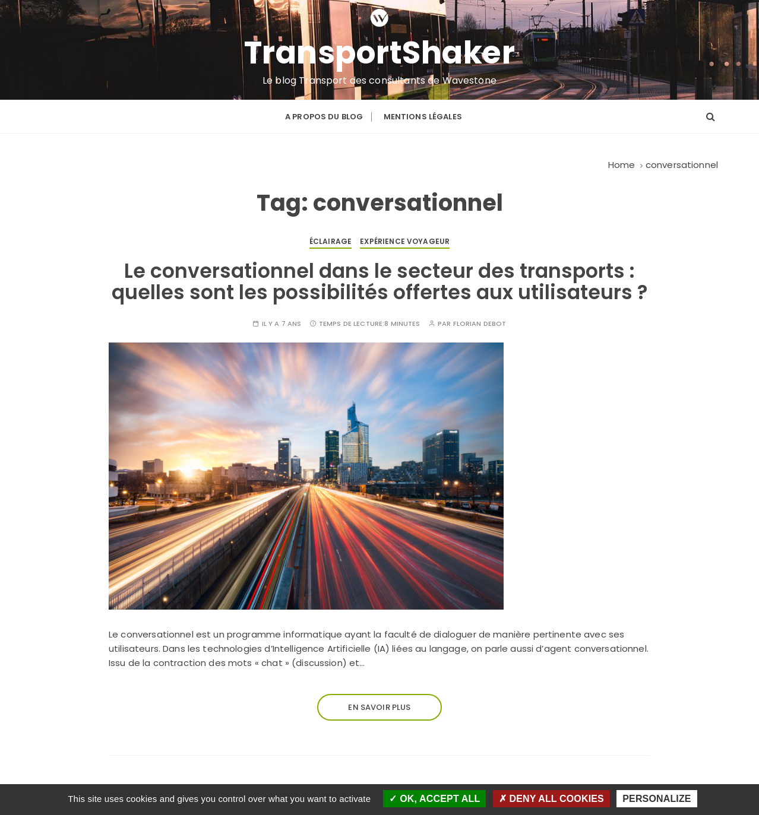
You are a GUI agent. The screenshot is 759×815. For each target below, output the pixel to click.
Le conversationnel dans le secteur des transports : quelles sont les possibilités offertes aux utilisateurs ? (379, 281)
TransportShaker (380, 53)
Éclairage (330, 241)
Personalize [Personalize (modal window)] (656, 799)
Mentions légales (423, 116)
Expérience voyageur (405, 241)
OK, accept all (434, 799)
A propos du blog (324, 116)
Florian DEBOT (480, 324)
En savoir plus (379, 707)
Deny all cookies (551, 799)
